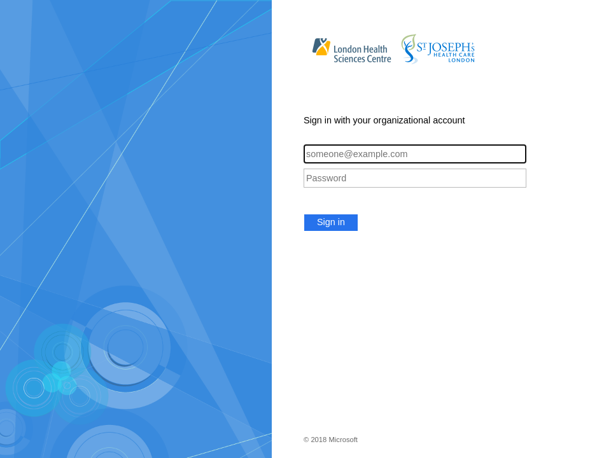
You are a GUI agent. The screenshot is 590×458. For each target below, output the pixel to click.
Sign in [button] (331, 222)
